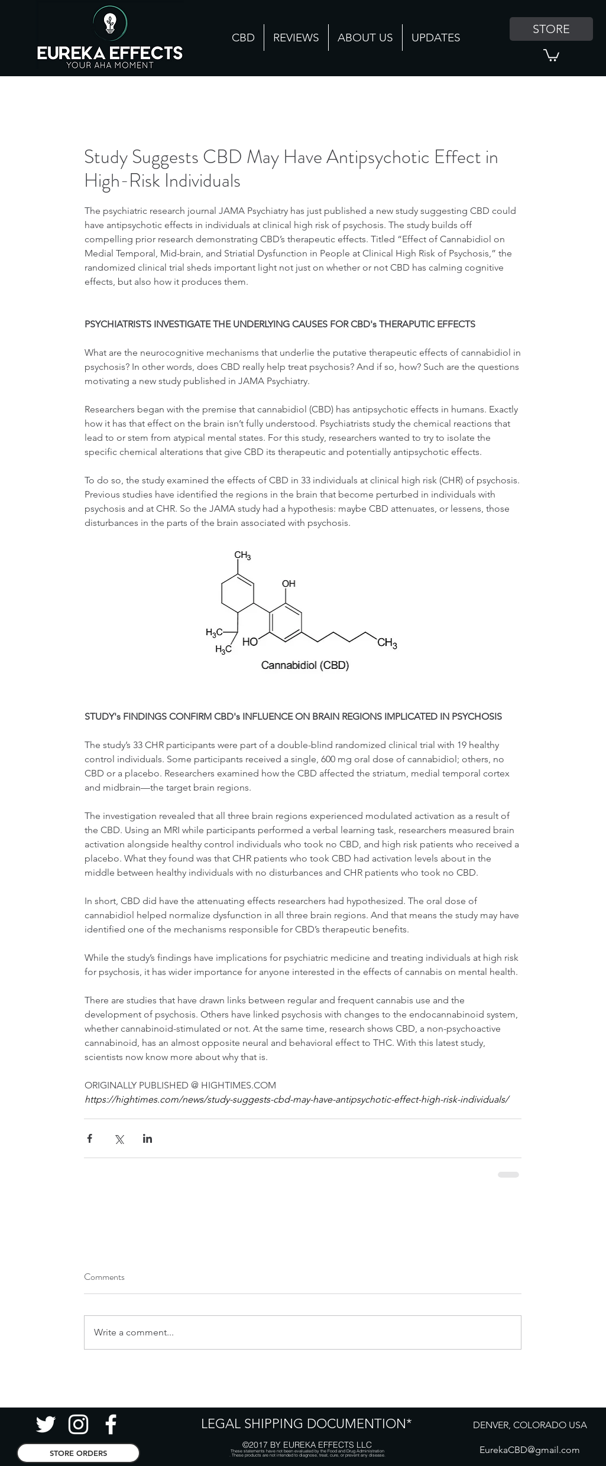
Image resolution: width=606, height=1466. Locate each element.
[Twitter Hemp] (46, 1424)
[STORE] (551, 29)
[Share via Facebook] (89, 1138)
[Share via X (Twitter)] (118, 1138)
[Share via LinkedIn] (147, 1138)
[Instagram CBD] (78, 1424)
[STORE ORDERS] (78, 1453)
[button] (551, 54)
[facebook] (111, 1424)
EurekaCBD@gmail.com (529, 1449)
